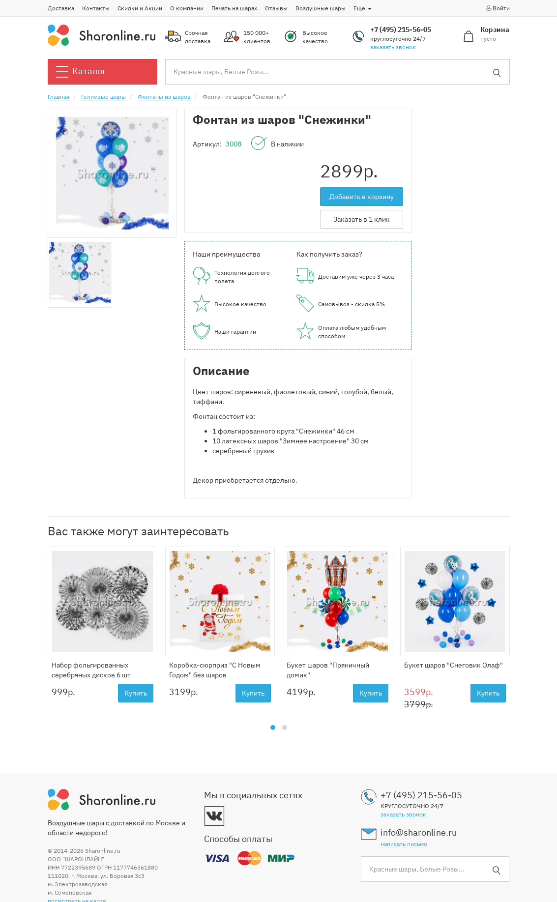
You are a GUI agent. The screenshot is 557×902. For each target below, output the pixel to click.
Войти (497, 8)
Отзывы (276, 8)
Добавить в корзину (361, 196)
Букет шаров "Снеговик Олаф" (453, 665)
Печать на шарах (234, 8)
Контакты (96, 8)
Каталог (81, 72)
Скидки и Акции (139, 8)
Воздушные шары (320, 8)
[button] (273, 727)
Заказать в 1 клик (361, 219)
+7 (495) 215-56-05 (400, 29)
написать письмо (404, 843)
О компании (187, 8)
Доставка (61, 8)
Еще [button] (362, 8)
